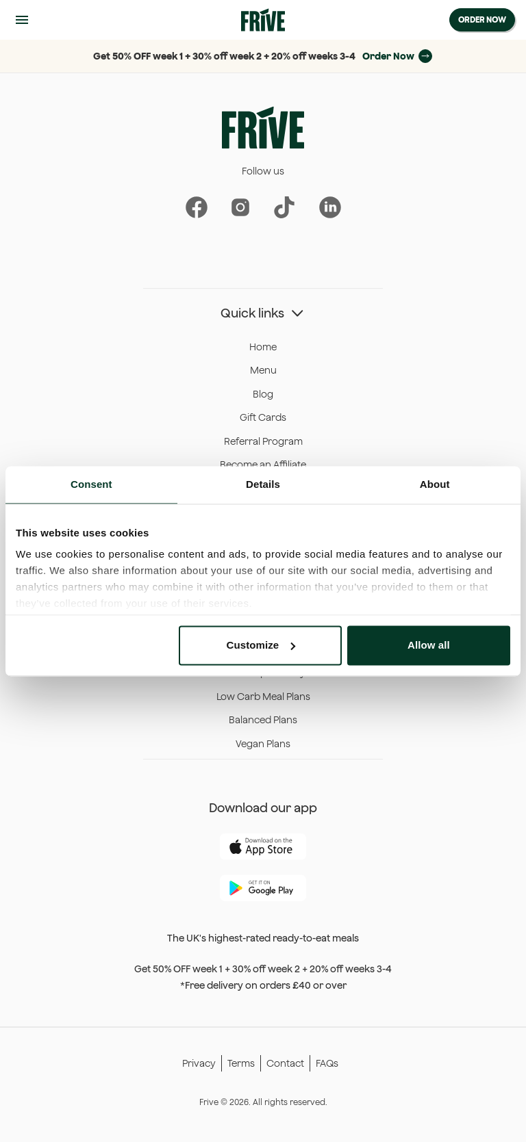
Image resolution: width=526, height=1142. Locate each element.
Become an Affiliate (263, 464)
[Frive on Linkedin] (330, 207)
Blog (263, 394)
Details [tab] (263, 484)
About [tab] (435, 484)
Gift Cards (263, 417)
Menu (263, 370)
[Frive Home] (263, 19)
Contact (285, 1063)
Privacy (199, 1063)
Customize (261, 645)
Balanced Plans (263, 719)
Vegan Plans (263, 743)
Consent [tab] (91, 484)
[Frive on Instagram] (240, 207)
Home (263, 346)
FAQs (327, 1063)
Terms (241, 1063)
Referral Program (263, 441)
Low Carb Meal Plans (263, 696)
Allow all (429, 645)
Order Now (482, 19)
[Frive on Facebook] (196, 207)
